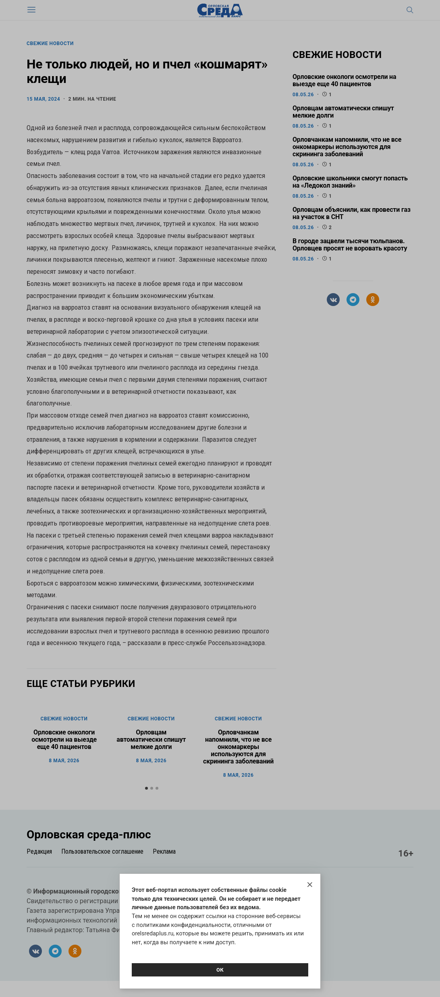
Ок (220, 970)
